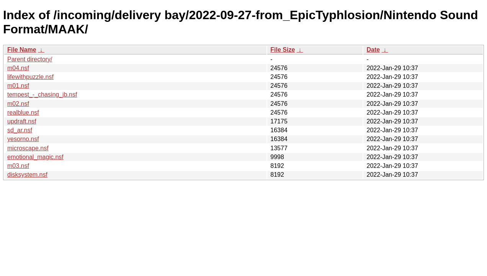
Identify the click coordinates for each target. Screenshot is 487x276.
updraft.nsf (21, 121)
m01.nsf (18, 85)
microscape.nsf (28, 148)
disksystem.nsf (27, 174)
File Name (21, 49)
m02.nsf (18, 103)
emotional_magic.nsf (35, 157)
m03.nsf (18, 166)
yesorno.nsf (23, 139)
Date (373, 49)
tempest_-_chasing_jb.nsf (42, 94)
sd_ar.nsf (19, 130)
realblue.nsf (23, 112)
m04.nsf (18, 68)
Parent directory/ (29, 59)
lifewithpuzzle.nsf (30, 77)
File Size (282, 49)
